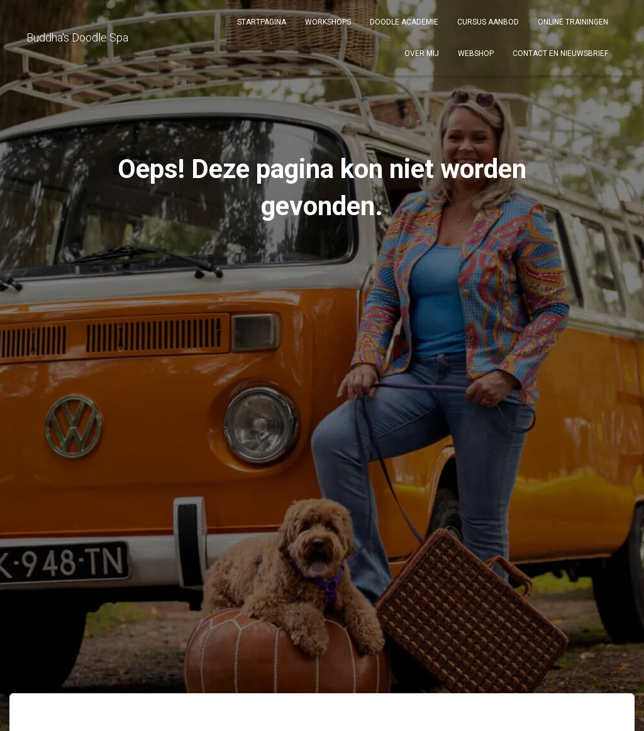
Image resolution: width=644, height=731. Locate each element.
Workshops (328, 22)
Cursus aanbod (488, 22)
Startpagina (261, 22)
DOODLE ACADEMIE (404, 22)
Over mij (421, 53)
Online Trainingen (573, 22)
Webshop (476, 53)
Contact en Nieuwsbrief (560, 53)
